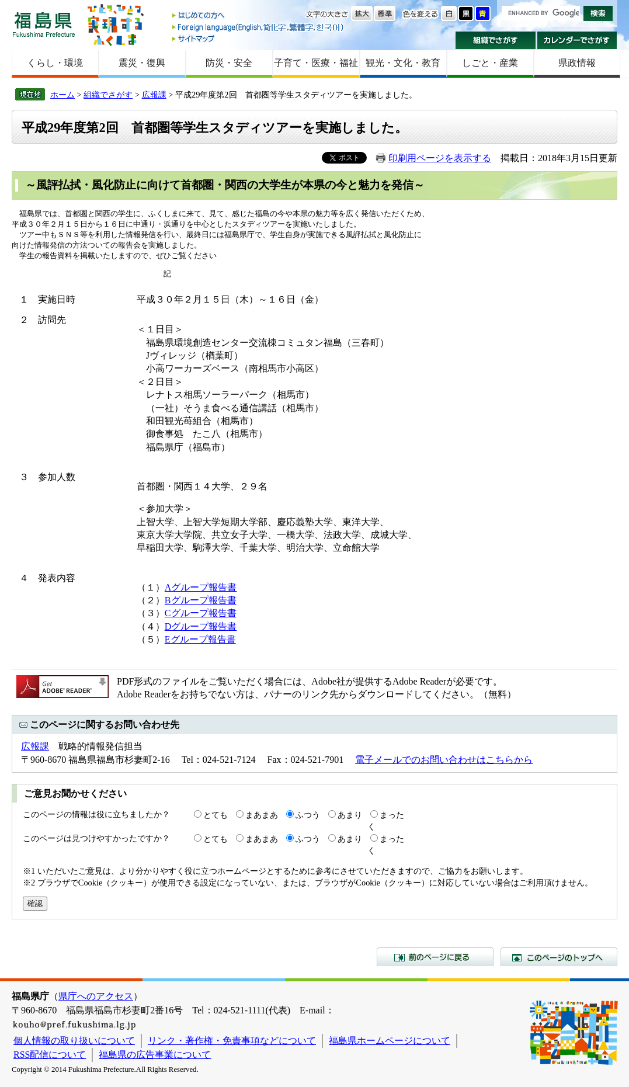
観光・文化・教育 (403, 63)
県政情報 (577, 63)
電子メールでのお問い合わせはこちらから (444, 760)
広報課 (154, 94)
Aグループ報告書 (201, 587)
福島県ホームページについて (389, 1041)
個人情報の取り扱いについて (74, 1041)
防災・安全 (229, 63)
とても (215, 814)
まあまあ (261, 814)
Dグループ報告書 (201, 626)
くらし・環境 (55, 63)
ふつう (308, 814)
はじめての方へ (258, 16)
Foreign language (258, 27)
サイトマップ (258, 38)
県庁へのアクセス (95, 996)
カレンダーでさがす (577, 40)
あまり (350, 814)
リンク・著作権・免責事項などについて (232, 1041)
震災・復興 (142, 63)
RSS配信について (49, 1055)
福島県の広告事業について (155, 1055)
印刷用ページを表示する (439, 158)
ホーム (62, 94)
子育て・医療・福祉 (316, 63)
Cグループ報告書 (201, 613)
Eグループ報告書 (200, 639)
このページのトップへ (559, 956)
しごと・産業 (490, 63)
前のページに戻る (435, 956)
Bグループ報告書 (201, 600)
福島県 (44, 24)
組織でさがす (496, 40)
